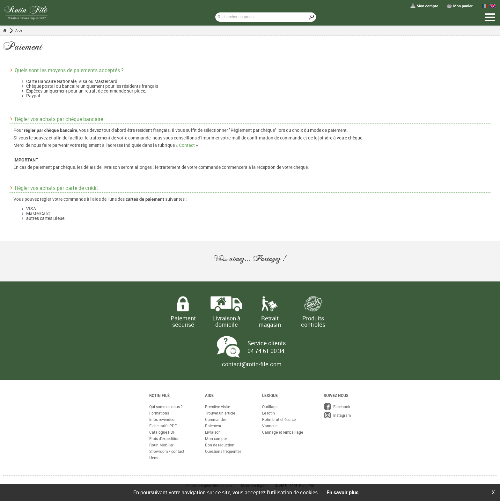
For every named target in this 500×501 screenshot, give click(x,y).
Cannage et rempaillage (282, 432)
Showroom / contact (166, 451)
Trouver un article (220, 412)
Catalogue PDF (162, 432)
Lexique (270, 395)
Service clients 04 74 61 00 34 (266, 347)
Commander (215, 419)
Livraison (213, 432)
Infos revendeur (162, 419)
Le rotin (268, 412)
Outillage (269, 406)
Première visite (217, 406)
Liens (153, 457)
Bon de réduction (219, 444)
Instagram (337, 415)
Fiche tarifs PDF (163, 425)
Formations (159, 412)
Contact (187, 145)
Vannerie (269, 425)
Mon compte (216, 438)
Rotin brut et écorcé (279, 419)
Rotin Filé (159, 395)
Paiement (213, 425)
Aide (18, 30)
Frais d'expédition (164, 438)
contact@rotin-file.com (252, 364)
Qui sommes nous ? (166, 406)
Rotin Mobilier (161, 444)
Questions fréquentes (223, 451)
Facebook (337, 406)
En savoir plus (342, 492)
